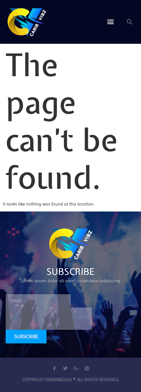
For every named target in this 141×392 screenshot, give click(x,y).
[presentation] (49, 319)
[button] (110, 21)
